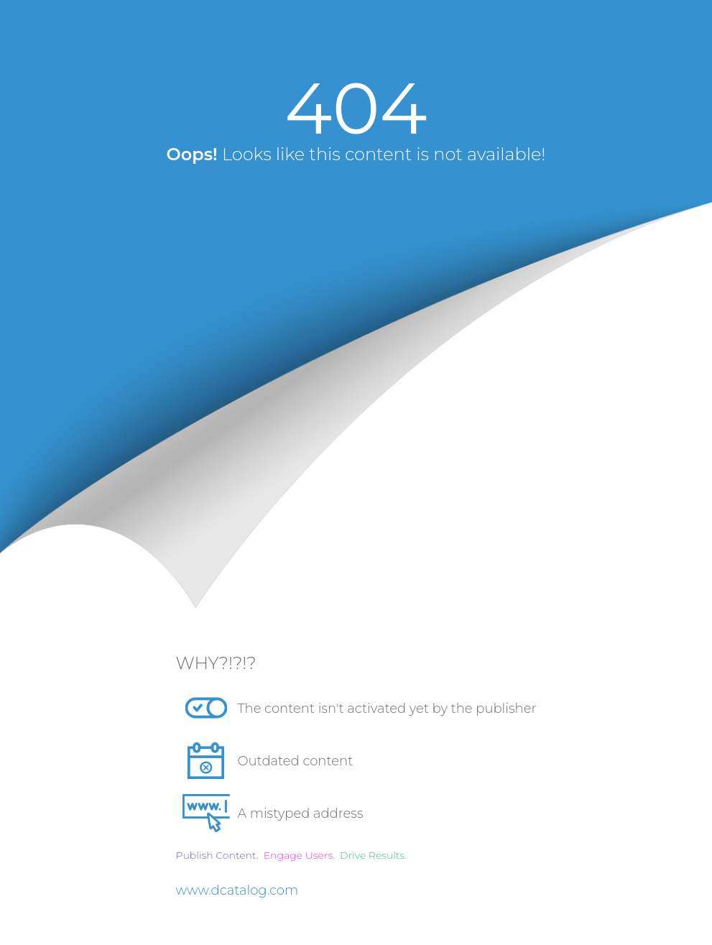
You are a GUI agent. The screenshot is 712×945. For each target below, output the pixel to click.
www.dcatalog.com (236, 890)
